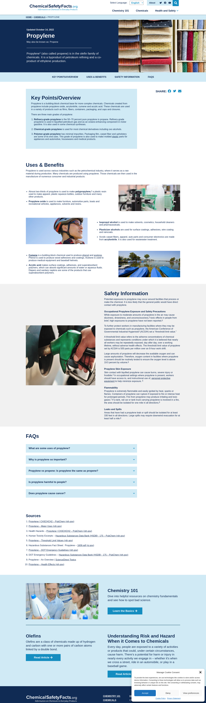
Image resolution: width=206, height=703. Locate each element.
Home (29, 17)
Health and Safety (165, 10)
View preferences (191, 693)
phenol (85, 255)
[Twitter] (174, 91)
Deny (168, 693)
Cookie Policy (161, 698)
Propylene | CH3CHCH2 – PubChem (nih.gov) (51, 521)
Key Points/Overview (65, 77)
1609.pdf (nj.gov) (85, 545)
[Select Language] (137, 3)
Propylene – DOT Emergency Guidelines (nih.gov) (53, 550)
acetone (98, 255)
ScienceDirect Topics (65, 560)
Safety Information (127, 77)
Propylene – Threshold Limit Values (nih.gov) (51, 540)
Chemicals (142, 10)
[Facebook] (169, 91)
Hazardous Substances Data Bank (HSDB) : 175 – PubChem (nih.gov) (90, 536)
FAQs (151, 77)
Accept (145, 693)
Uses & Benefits (96, 77)
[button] (200, 672)
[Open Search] (176, 3)
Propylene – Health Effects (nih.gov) (46, 564)
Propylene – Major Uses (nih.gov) (45, 526)
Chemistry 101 (120, 10)
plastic (115, 136)
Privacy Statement (174, 698)
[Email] (179, 91)
